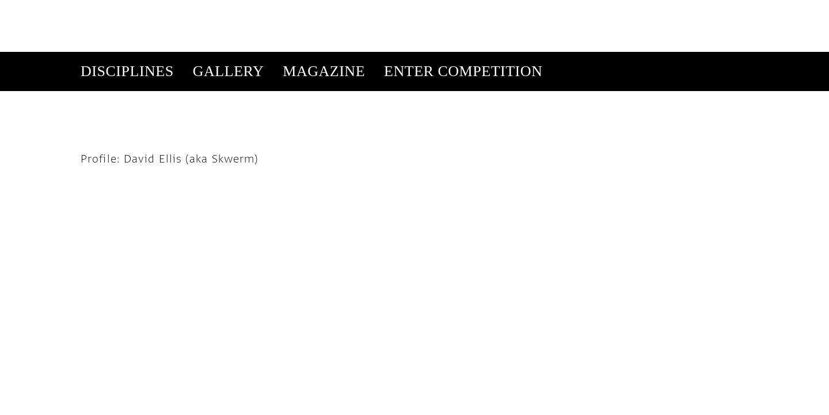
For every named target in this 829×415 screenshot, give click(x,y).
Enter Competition (463, 19)
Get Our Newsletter (638, 58)
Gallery (228, 19)
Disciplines (127, 19)
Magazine (324, 19)
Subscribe (560, 58)
